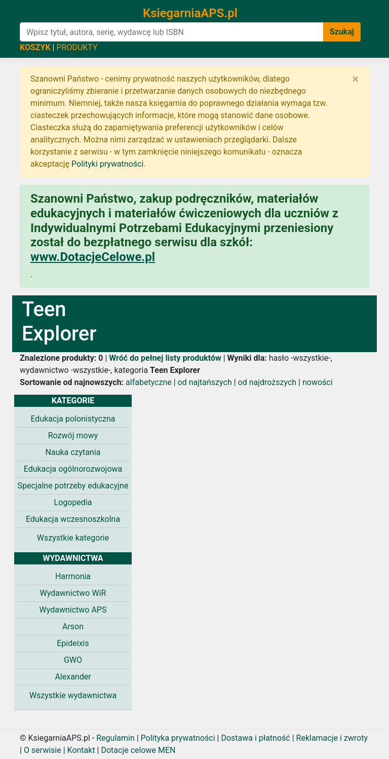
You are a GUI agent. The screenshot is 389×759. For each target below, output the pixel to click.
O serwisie (42, 750)
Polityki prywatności (107, 164)
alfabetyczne (149, 382)
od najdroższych (267, 382)
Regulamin (115, 738)
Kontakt (81, 750)
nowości (317, 382)
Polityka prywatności (178, 738)
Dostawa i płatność (255, 738)
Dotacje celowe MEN (138, 750)
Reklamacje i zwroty (332, 738)
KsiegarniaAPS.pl (190, 13)
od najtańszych (205, 382)
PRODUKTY (76, 47)
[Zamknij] (355, 79)
